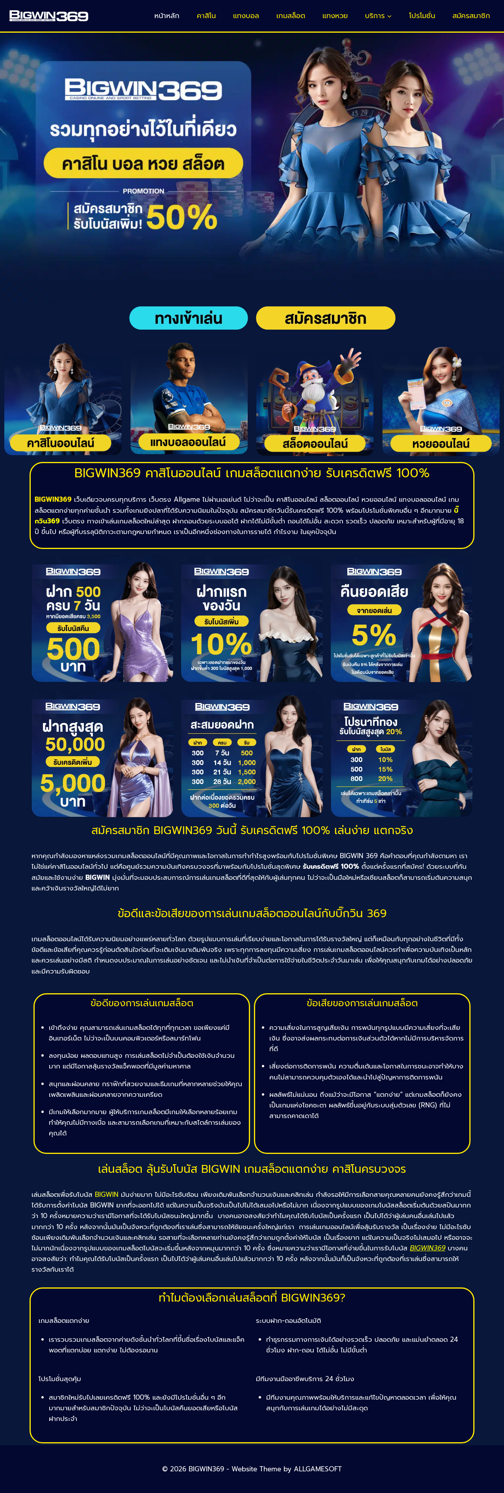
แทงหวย (335, 15)
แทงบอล (246, 15)
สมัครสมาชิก (471, 15)
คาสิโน (206, 15)
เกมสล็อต (290, 15)
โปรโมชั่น (422, 15)
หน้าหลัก (167, 15)
